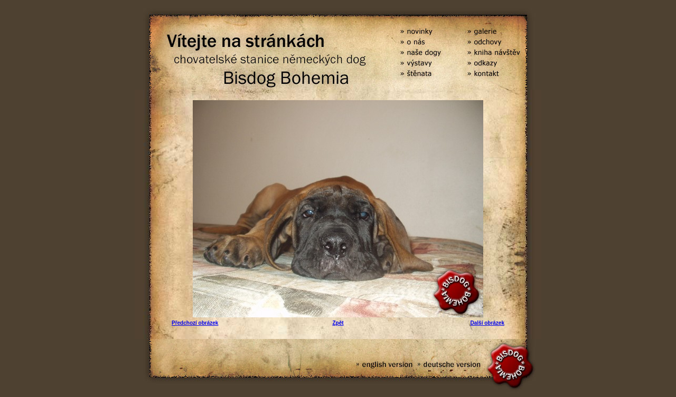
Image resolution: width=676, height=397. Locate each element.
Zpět (337, 323)
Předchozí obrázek (195, 323)
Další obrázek (487, 323)
